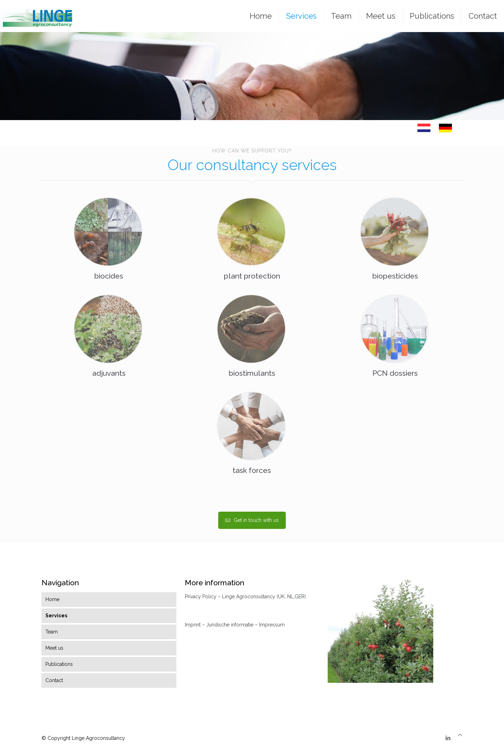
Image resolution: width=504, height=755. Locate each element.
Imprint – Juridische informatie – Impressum (235, 625)
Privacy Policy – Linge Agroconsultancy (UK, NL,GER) (245, 596)
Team (51, 632)
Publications (59, 664)
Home (52, 599)
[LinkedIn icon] (448, 738)
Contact (54, 680)
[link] (423, 128)
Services (56, 615)
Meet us (54, 648)
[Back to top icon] (460, 735)
